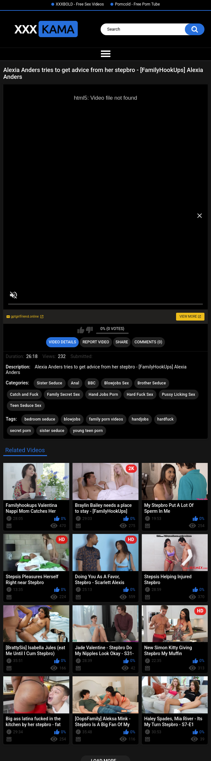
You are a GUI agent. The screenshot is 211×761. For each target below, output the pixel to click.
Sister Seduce (49, 383)
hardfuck (165, 419)
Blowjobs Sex (116, 383)
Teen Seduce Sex (25, 405)
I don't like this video (89, 330)
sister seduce (52, 430)
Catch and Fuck (24, 394)
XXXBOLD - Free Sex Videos (80, 4)
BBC (92, 383)
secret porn (20, 430)
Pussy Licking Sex (178, 394)
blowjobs (72, 419)
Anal (75, 383)
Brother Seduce (152, 383)
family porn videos (106, 419)
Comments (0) (148, 342)
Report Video (96, 342)
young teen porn (88, 430)
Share (122, 342)
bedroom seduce (39, 419)
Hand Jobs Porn (103, 394)
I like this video (80, 330)
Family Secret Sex (63, 394)
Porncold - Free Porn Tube (137, 4)
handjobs (140, 419)
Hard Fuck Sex (140, 394)
